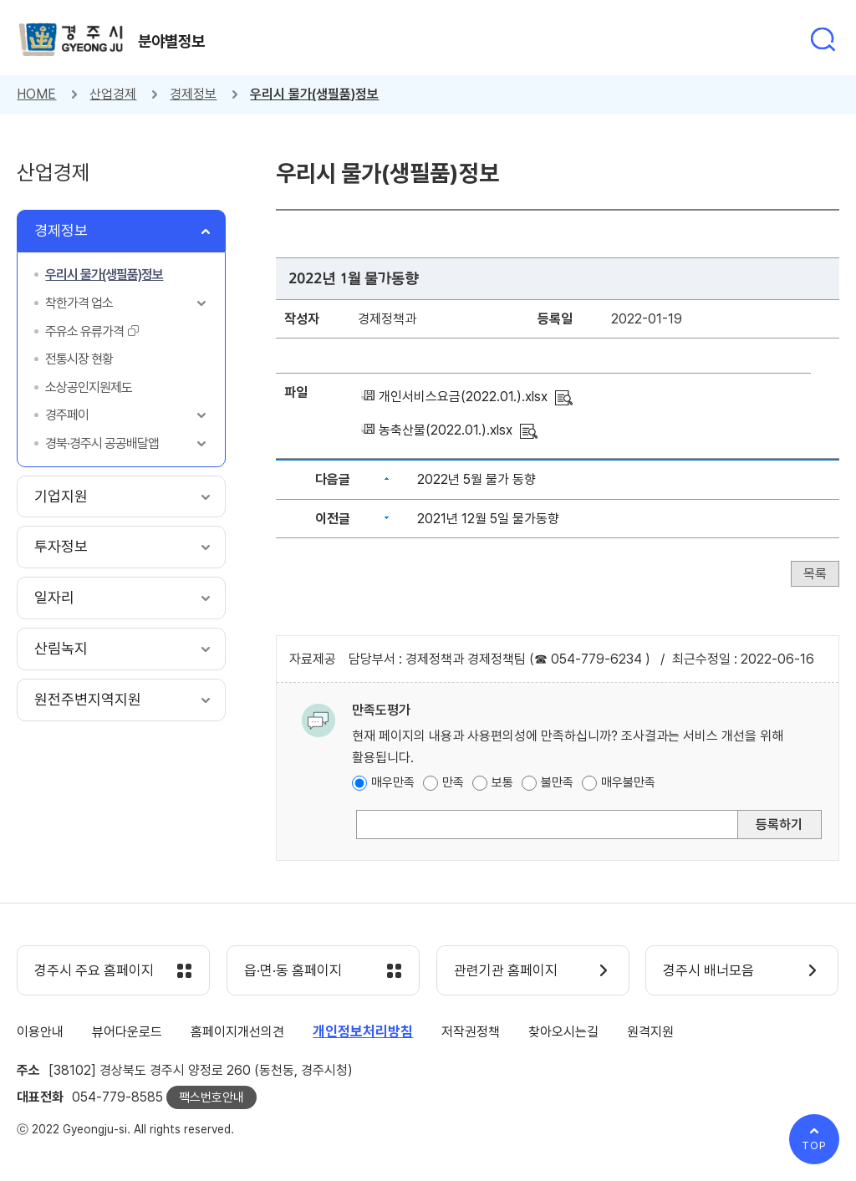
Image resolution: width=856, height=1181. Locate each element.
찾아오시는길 (563, 1032)
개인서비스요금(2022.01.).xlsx (463, 397)
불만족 (557, 782)
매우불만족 (628, 782)
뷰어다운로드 (127, 1032)
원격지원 (650, 1032)
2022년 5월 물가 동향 (476, 479)
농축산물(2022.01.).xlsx (445, 430)
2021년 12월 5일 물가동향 (488, 519)
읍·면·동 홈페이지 (293, 971)
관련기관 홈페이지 (506, 971)
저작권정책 (470, 1032)
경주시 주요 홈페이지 (94, 971)
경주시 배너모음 (708, 971)
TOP (814, 1145)
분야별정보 (171, 41)
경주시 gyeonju (71, 40)
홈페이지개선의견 (237, 1032)
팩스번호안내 (211, 1097)
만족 (453, 782)
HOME (36, 94)
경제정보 (193, 94)
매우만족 (393, 782)
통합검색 (822, 39)
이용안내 (40, 1032)
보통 (502, 782)
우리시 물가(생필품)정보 (314, 94)
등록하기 (779, 824)
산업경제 (112, 94)
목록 (815, 574)
